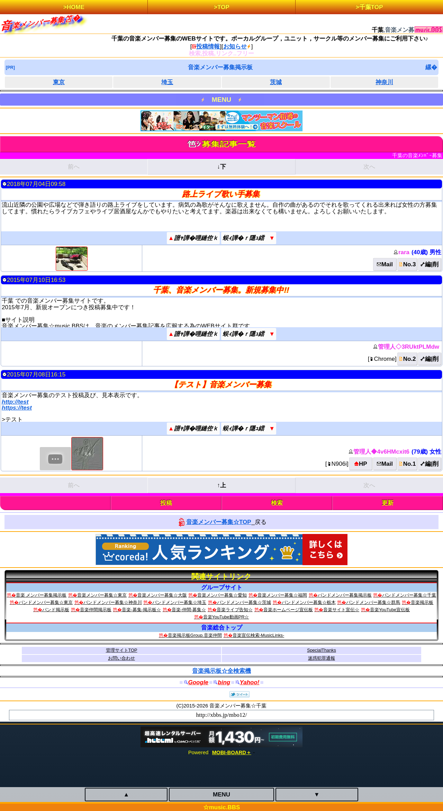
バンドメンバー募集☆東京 (46, 602)
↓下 (221, 166)
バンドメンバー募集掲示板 (345, 595)
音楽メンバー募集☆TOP (218, 522)
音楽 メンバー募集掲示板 (41, 595)
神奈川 (384, 82)
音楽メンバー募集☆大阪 (162, 595)
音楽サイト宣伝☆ (341, 609)
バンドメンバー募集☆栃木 (309, 602)
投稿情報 (208, 46)
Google (198, 682)
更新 (388, 503)
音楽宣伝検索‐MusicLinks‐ (258, 635)
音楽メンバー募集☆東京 (102, 595)
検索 (277, 503)
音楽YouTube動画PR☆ (226, 617)
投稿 (166, 503)
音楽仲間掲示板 (95, 609)
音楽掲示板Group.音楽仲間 (195, 635)
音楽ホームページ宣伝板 (288, 609)
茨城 (276, 82)
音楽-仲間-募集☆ (189, 609)
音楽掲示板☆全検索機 (221, 671)
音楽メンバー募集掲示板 (220, 67)
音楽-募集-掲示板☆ (141, 609)
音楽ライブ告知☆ (235, 609)
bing (224, 682)
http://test (15, 402)
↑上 (221, 485)
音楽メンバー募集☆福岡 (282, 595)
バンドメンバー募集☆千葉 (409, 595)
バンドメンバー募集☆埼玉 (179, 602)
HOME (75, 7)
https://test (17, 407)
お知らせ (235, 46)
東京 (59, 82)
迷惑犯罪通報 (321, 658)
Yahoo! (250, 682)
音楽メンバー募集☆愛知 (222, 595)
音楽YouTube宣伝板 (390, 609)
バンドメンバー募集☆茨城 (244, 602)
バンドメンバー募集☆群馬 (373, 602)
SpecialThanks (321, 650)
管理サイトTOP (121, 650)
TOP (223, 7)
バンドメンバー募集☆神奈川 (112, 602)
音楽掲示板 (422, 602)
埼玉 (167, 82)
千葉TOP (371, 7)
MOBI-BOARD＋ (231, 752)
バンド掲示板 (55, 609)
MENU (221, 99)
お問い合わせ (121, 658)
